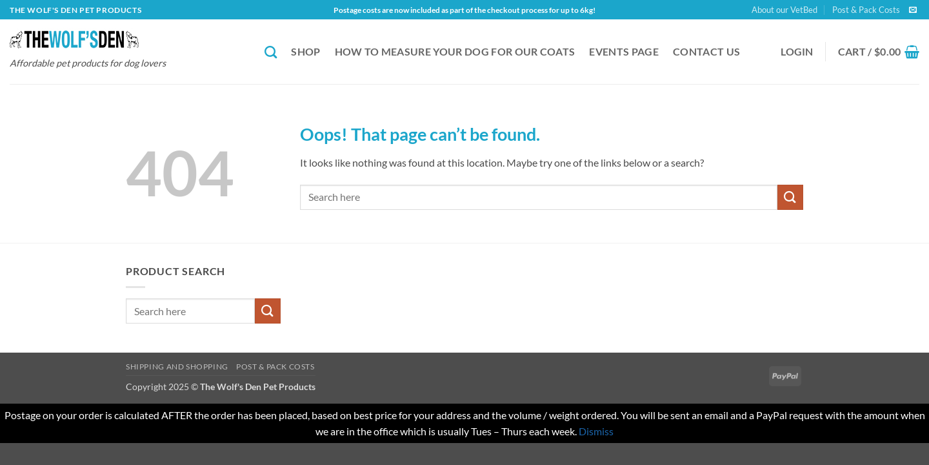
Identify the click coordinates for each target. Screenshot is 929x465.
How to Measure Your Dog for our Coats (455, 51)
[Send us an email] (913, 10)
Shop (305, 51)
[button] (797, 51)
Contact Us (706, 51)
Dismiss (596, 431)
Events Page (624, 51)
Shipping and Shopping (177, 366)
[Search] (271, 52)
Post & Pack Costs (866, 10)
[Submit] (790, 197)
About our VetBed (784, 10)
